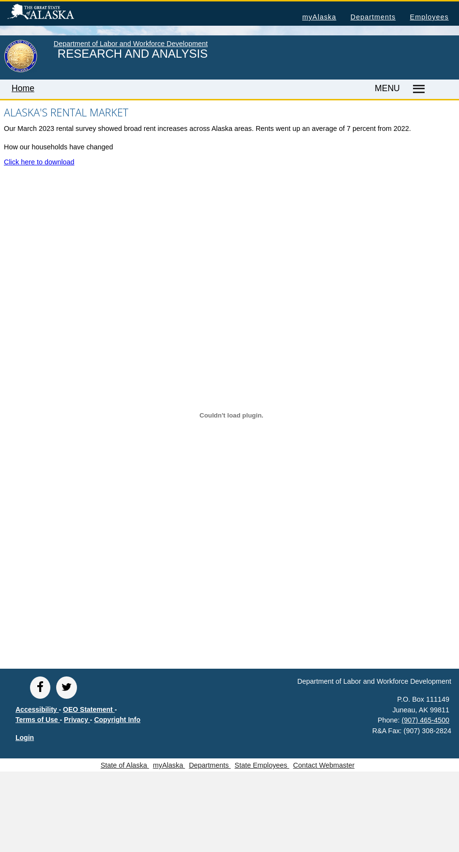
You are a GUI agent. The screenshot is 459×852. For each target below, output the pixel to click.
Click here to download (39, 162)
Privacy (77, 719)
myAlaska (319, 17)
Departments (373, 17)
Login (24, 737)
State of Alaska (56, 13)
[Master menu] (417, 89)
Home (23, 88)
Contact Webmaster (323, 765)
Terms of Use (37, 719)
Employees (429, 17)
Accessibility (37, 709)
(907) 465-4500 (425, 720)
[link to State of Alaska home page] (20, 70)
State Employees (262, 765)
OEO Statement (89, 709)
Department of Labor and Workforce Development (131, 44)
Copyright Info (117, 719)
